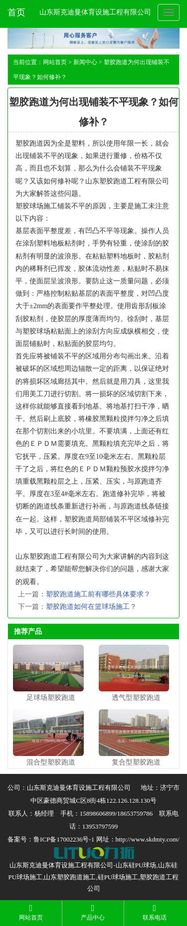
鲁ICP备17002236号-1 (63, 839)
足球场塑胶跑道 (50, 697)
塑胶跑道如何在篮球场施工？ (91, 606)
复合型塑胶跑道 (136, 762)
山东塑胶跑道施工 (70, 877)
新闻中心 (85, 62)
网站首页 (55, 62)
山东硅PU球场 (136, 865)
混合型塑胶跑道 (50, 762)
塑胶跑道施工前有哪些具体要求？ (98, 594)
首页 (16, 12)
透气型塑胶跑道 (136, 697)
